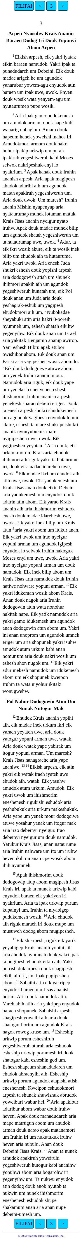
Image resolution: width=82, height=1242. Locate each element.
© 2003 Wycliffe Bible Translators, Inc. (41, 1235)
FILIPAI (23, 6)
